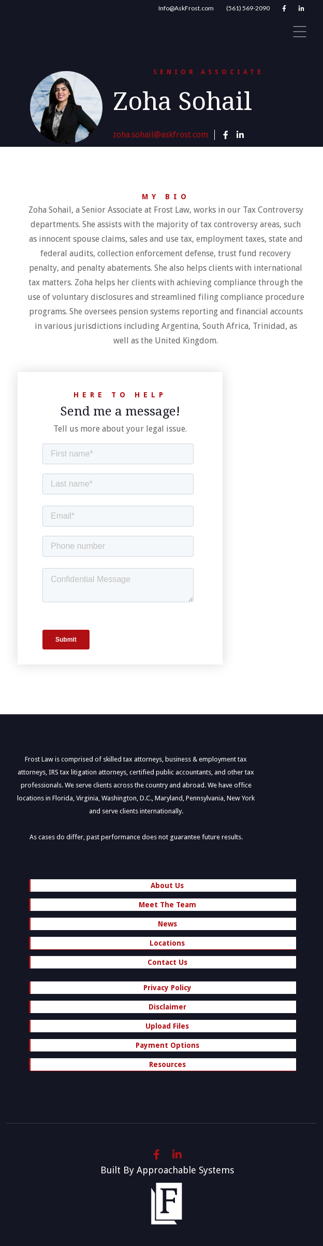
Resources (164, 1065)
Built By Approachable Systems (167, 1170)
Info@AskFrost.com (186, 8)
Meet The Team (167, 905)
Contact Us (167, 962)
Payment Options (167, 1045)
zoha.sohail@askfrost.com (160, 135)
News (167, 924)
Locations (164, 944)
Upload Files (167, 1026)
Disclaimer (167, 1007)
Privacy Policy (167, 988)
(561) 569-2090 (248, 8)
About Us (167, 885)
